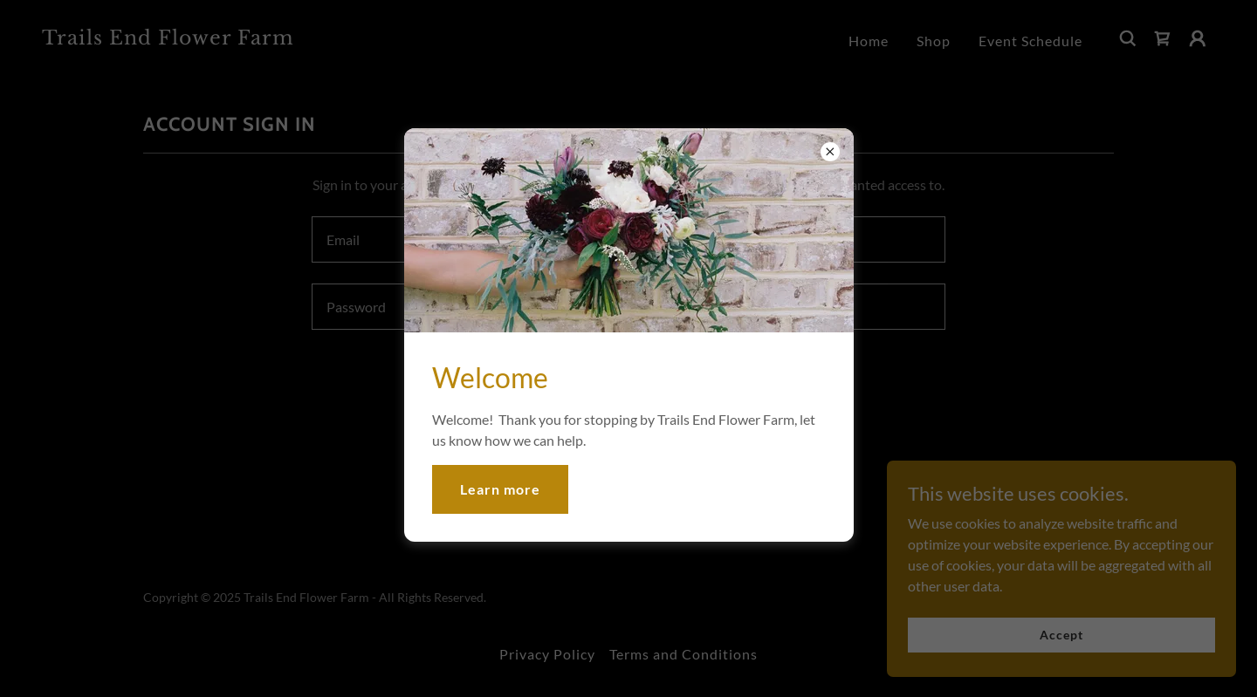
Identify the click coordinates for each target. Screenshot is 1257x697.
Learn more (500, 489)
